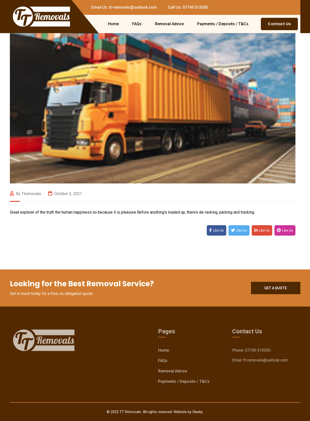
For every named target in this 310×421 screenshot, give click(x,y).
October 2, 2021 (65, 193)
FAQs (137, 24)
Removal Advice (169, 24)
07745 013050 (257, 351)
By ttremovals (25, 193)
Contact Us (279, 24)
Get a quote (275, 288)
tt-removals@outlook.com (265, 361)
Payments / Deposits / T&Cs (222, 24)
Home (113, 24)
